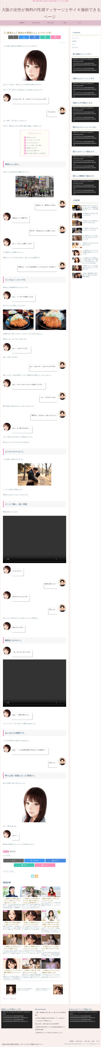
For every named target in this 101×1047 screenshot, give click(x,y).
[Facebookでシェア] (24, 37)
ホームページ (75, 38)
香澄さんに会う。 (32, 137)
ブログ (73, 44)
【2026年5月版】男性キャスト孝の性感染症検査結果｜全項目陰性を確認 (50, 1029)
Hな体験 (5, 852)
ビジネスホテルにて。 (33, 143)
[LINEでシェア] (45, 37)
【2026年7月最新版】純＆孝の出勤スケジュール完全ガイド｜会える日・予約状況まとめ (50, 1020)
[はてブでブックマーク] (34, 37)
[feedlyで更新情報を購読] (32, 877)
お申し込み (75, 47)
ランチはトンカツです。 (34, 140)
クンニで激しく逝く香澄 (34, 145)
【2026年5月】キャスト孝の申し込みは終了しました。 (49, 1033)
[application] (85, 65)
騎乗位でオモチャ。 (33, 148)
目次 (33, 133)
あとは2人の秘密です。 (34, 150)
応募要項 (74, 41)
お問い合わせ (79, 1042)
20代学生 (12, 852)
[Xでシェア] (13, 37)
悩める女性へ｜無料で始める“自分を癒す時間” (47, 1024)
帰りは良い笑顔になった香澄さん (36, 153)
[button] (56, 37)
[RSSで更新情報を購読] (36, 877)
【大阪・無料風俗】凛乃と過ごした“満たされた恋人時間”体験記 (50, 1014)
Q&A (93, 1042)
